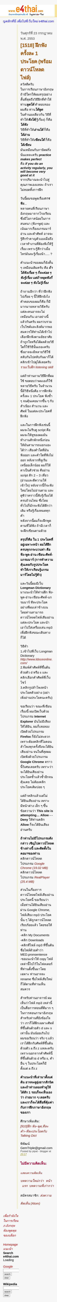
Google (8, 1266)
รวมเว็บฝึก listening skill (36, 367)
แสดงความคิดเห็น (31, 1173)
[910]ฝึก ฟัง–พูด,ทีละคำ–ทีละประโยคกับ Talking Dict (34, 1130)
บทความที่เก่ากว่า (41, 1186)
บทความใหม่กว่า (32, 1181)
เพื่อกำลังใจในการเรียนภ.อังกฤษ (10, 1220)
